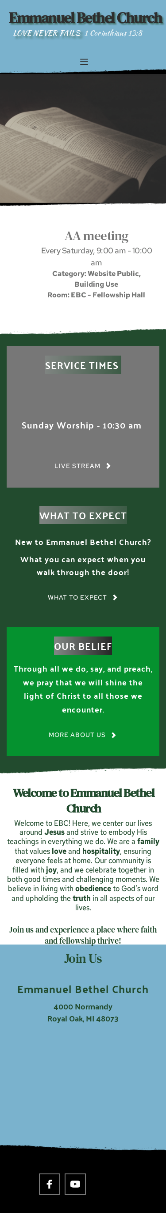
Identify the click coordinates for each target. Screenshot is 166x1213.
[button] (84, 62)
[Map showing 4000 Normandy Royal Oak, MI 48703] (83, 1093)
